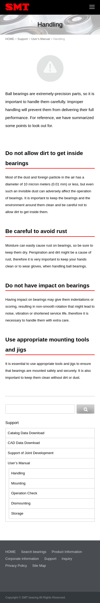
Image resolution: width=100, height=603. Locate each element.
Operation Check (24, 493)
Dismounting (20, 503)
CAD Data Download (24, 443)
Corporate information (22, 559)
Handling (18, 473)
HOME (9, 38)
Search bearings (33, 552)
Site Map (39, 566)
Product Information (67, 552)
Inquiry (67, 559)
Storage (17, 513)
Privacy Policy (16, 566)
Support (23, 38)
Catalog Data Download (26, 433)
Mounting (18, 483)
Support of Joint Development (30, 453)
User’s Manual (40, 38)
